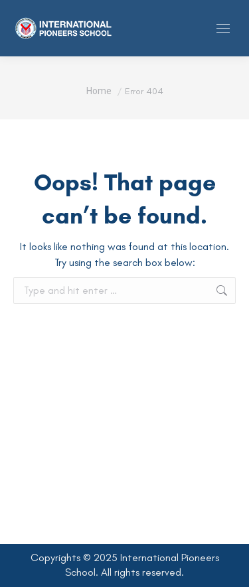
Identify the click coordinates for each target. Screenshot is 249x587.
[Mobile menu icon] (223, 28)
